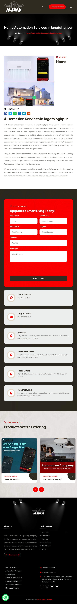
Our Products (47, 542)
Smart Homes (10, 574)
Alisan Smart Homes (44, 599)
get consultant (12, 555)
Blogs (44, 549)
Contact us (46, 535)
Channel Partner (57, 7)
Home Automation (12, 479)
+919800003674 (23, 298)
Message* (14, 248)
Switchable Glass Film (13, 581)
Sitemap (45, 539)
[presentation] (25, 268)
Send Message (38, 278)
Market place (46, 546)
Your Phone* (44, 216)
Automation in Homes (13, 584)
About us (45, 532)
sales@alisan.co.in (24, 317)
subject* (43, 227)
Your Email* (14, 227)
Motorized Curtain (12, 588)
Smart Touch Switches (13, 578)
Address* (13, 238)
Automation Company (52, 479)
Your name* (14, 216)
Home (18, 33)
